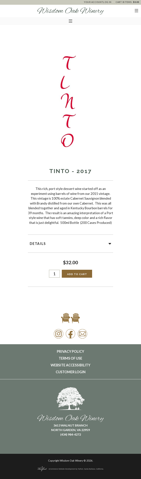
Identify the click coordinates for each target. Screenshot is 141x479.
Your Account (93, 2)
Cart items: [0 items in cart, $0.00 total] (127, 2)
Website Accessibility (70, 365)
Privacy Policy (70, 351)
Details (70, 243)
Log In (107, 2)
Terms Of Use (70, 358)
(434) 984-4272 (70, 434)
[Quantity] (54, 274)
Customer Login (70, 372)
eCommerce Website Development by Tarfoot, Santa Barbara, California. (70, 469)
